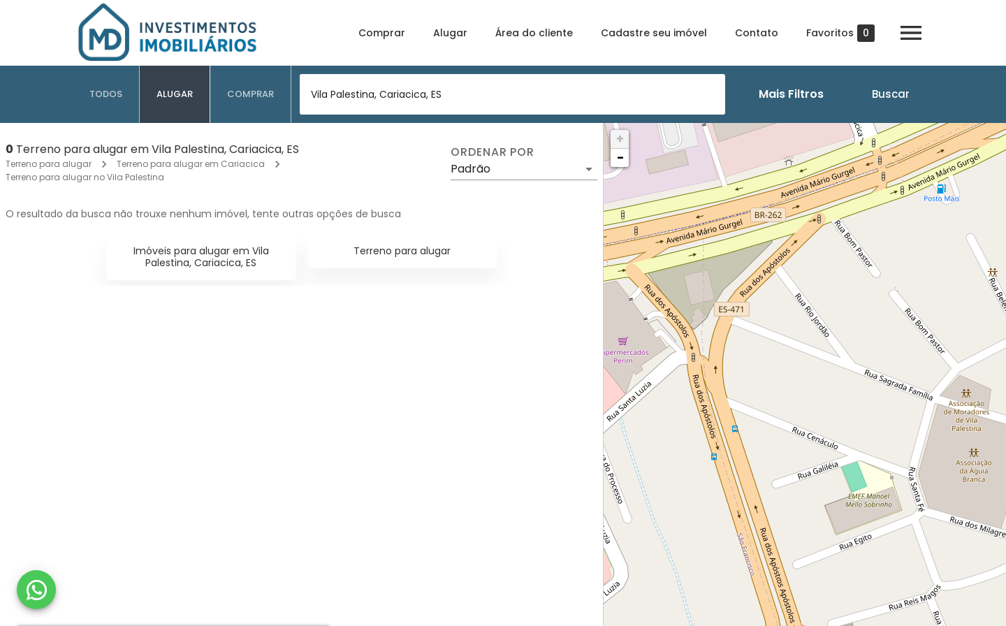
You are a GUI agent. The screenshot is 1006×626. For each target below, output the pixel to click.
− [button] (620, 157)
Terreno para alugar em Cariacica (191, 164)
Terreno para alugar (49, 164)
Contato (756, 33)
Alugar (450, 33)
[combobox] (512, 94)
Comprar (381, 33)
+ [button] (620, 138)
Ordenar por (492, 152)
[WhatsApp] (36, 589)
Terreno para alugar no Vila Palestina (85, 177)
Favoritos (840, 33)
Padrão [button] (470, 169)
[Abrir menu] (911, 32)
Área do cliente (534, 33)
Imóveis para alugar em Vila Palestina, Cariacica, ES (201, 257)
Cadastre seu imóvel (654, 33)
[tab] (106, 94)
